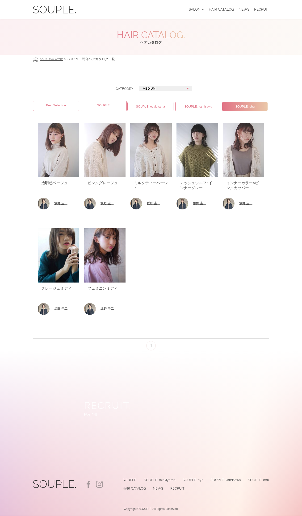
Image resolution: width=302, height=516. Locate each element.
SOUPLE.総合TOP (53, 59)
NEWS (244, 9)
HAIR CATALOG (221, 9)
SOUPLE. (126, 479)
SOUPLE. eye (191, 479)
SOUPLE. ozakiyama (157, 479)
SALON (195, 9)
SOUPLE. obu (258, 479)
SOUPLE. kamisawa (224, 479)
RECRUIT (261, 9)
